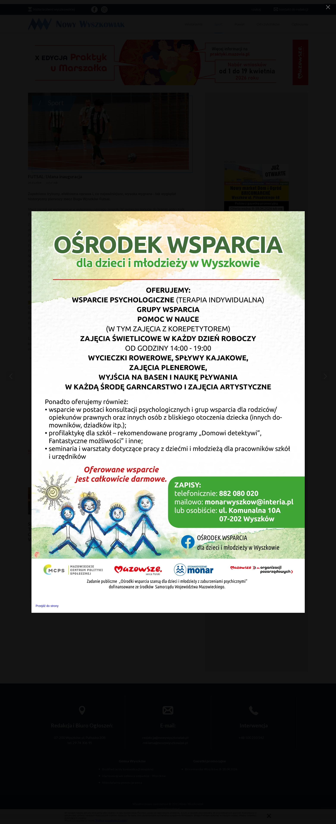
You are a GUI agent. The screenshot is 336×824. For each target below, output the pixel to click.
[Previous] (10, 376)
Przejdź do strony (47, 606)
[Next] (325, 376)
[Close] (328, 7)
